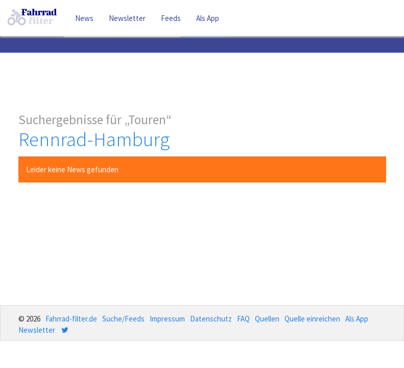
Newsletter (127, 18)
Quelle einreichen (312, 319)
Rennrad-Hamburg (94, 139)
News (84, 18)
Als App (207, 18)
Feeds (171, 18)
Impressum (167, 319)
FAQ (243, 319)
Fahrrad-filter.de (71, 319)
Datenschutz (211, 319)
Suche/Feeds (123, 319)
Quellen (267, 319)
